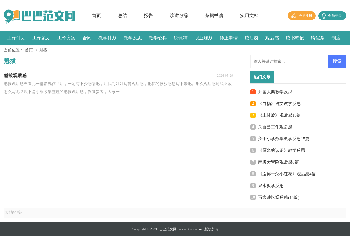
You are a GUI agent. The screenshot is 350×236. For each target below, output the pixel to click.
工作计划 (16, 37)
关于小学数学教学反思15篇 (283, 138)
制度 (336, 37)
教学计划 (107, 37)
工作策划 (41, 37)
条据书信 (214, 15)
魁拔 (43, 50)
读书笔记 (295, 37)
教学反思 (133, 37)
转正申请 (229, 37)
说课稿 (181, 37)
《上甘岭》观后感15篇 (279, 115)
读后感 (251, 37)
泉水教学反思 (271, 185)
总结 (122, 15)
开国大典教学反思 (275, 92)
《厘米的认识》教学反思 (281, 150)
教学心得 (158, 37)
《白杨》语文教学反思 (279, 103)
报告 (148, 15)
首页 (96, 15)
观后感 (272, 37)
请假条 (318, 37)
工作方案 (66, 37)
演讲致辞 (179, 15)
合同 (87, 37)
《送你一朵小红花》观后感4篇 (287, 174)
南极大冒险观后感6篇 (278, 162)
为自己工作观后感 (275, 127)
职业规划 (203, 37)
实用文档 (249, 15)
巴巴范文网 (167, 229)
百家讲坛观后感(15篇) (278, 197)
